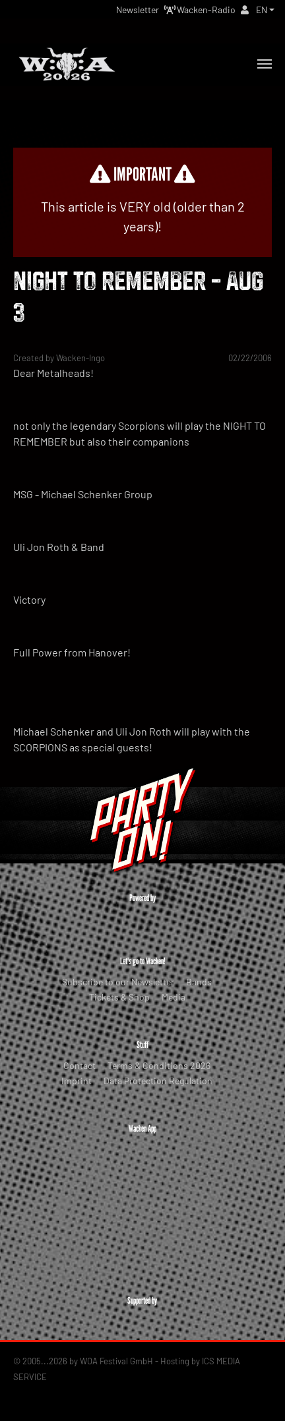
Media (173, 996)
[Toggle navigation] (264, 64)
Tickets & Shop (119, 996)
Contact (79, 1065)
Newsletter (137, 9)
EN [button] (261, 9)
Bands (199, 981)
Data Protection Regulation (158, 1080)
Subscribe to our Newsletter (118, 981)
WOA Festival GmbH (116, 1361)
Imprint (76, 1080)
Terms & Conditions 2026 (159, 1065)
